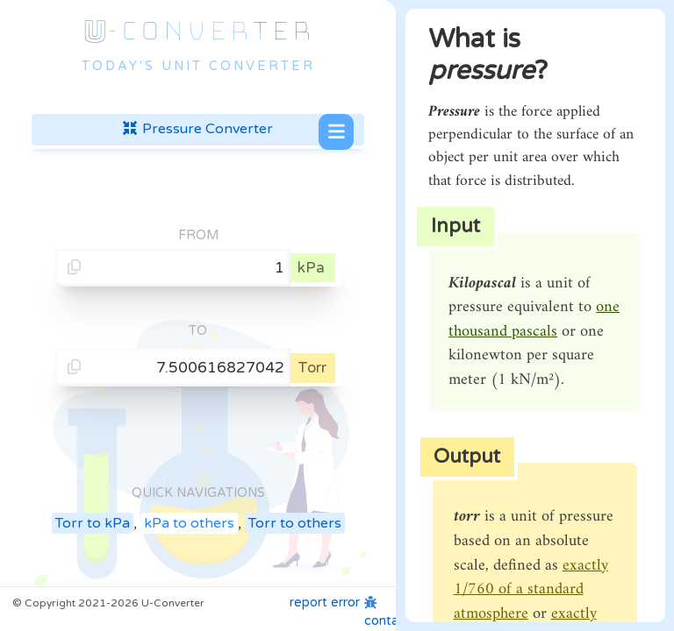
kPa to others (189, 523)
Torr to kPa (92, 523)
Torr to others (294, 523)
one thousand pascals (534, 319)
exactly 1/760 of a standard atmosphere (531, 589)
